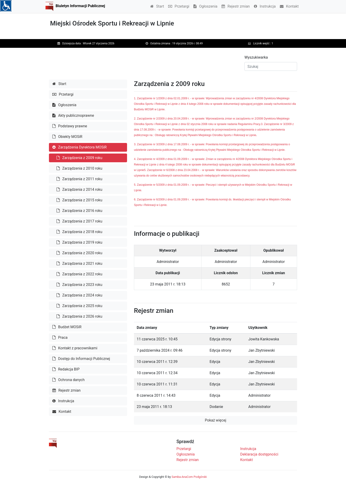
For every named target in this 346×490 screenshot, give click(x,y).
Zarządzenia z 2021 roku (79, 263)
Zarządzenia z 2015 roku (79, 200)
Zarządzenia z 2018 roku (79, 232)
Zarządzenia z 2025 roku (79, 306)
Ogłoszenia (205, 6)
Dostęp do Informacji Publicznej (81, 358)
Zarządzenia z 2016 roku (79, 210)
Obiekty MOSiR (67, 136)
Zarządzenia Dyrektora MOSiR (79, 147)
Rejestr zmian (235, 6)
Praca (60, 337)
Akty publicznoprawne (73, 115)
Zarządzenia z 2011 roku (79, 179)
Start (157, 6)
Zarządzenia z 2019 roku (79, 242)
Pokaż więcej (215, 420)
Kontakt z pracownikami (74, 348)
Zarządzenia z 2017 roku (79, 221)
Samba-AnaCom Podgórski (189, 477)
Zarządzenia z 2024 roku (79, 295)
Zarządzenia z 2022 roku (79, 274)
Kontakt (289, 6)
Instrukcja (265, 6)
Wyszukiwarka (256, 57)
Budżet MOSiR (67, 327)
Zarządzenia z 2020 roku (79, 253)
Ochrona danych (68, 380)
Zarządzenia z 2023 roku (79, 284)
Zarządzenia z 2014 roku (79, 189)
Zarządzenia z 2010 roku (79, 168)
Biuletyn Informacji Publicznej (80, 6)
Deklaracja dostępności (259, 454)
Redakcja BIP (65, 369)
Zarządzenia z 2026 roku (79, 316)
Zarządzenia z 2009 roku (79, 158)
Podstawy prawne (69, 126)
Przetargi (178, 6)
